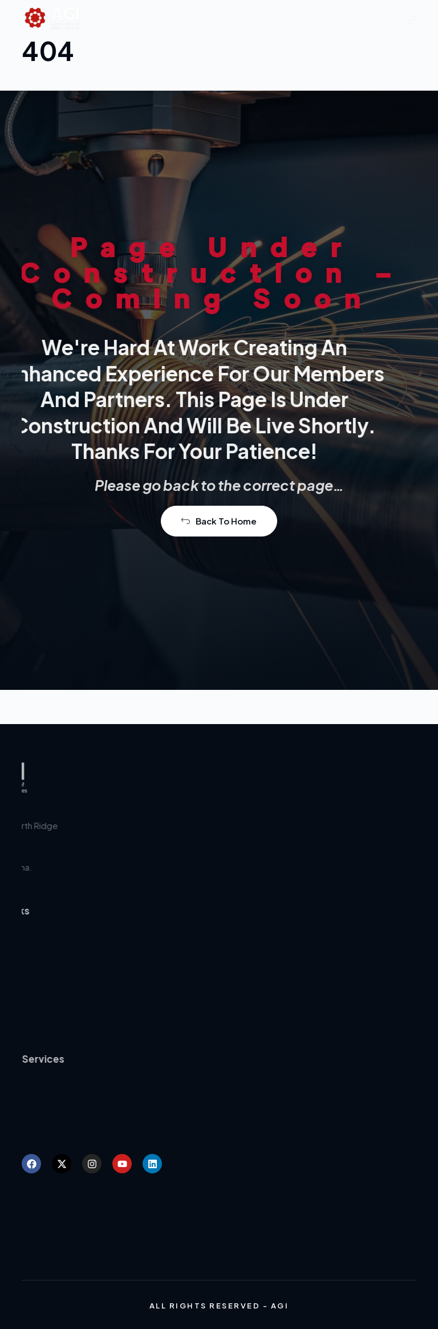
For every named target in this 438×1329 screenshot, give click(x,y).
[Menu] (411, 20)
